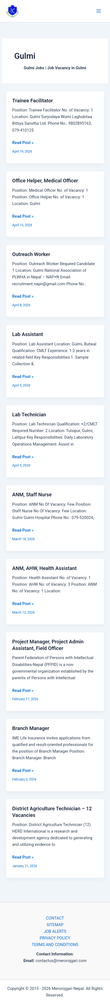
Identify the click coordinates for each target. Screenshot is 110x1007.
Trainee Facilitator (32, 100)
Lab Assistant (27, 334)
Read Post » (22, 142)
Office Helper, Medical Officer (45, 180)
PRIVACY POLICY (55, 938)
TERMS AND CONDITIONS (55, 944)
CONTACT (55, 918)
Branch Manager (30, 728)
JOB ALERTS (55, 931)
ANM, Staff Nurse (32, 494)
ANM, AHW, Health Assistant (44, 568)
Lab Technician (29, 414)
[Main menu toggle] (98, 11)
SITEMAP (55, 924)
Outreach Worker (31, 254)
